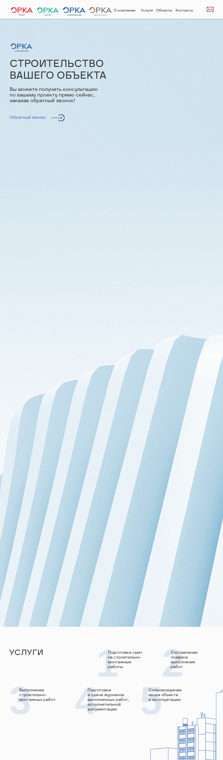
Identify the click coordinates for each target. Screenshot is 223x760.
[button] (58, 117)
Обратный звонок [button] (28, 118)
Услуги (147, 10)
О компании (124, 10)
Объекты (164, 10)
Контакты (184, 10)
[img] (200, 9)
